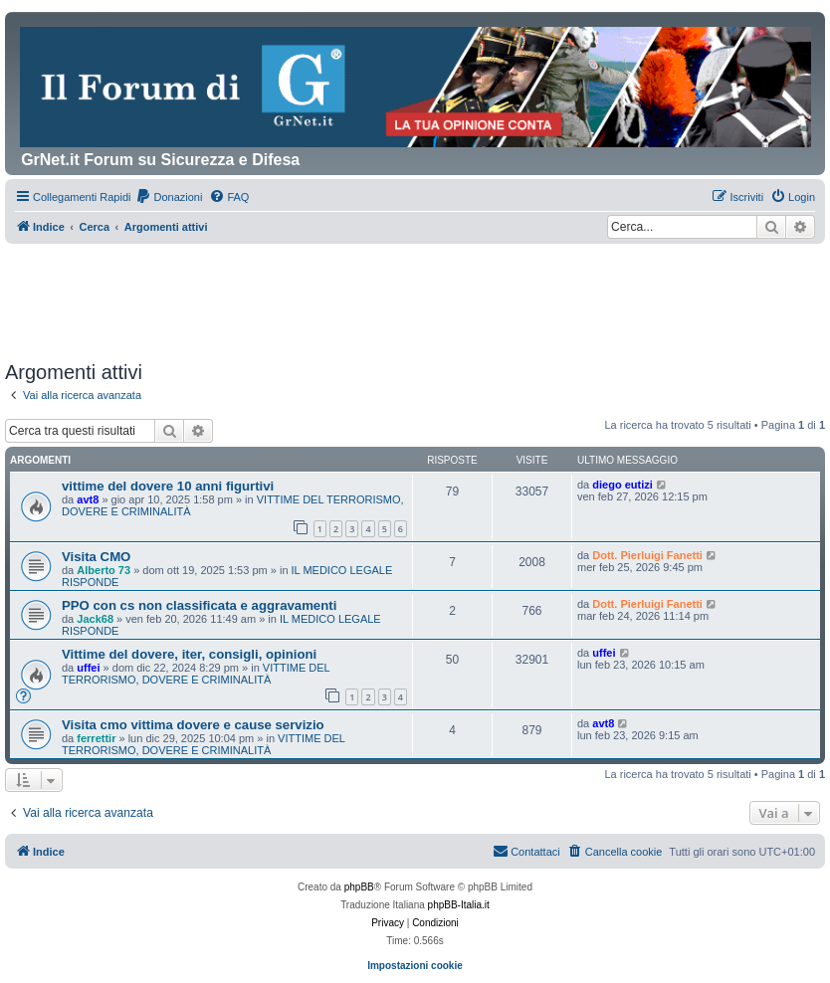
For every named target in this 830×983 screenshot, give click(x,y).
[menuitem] (168, 197)
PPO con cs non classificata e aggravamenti (199, 605)
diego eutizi (622, 485)
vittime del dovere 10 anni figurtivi (168, 486)
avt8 (88, 499)
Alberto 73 (103, 570)
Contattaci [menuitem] (526, 851)
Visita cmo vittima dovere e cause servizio (193, 724)
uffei (88, 668)
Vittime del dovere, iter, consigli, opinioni (189, 654)
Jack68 (95, 619)
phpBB (359, 887)
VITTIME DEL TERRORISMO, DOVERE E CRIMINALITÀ (195, 674)
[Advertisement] (367, 298)
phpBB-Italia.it (459, 904)
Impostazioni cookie (415, 965)
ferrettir (96, 738)
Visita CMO (96, 556)
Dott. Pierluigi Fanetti (647, 555)
